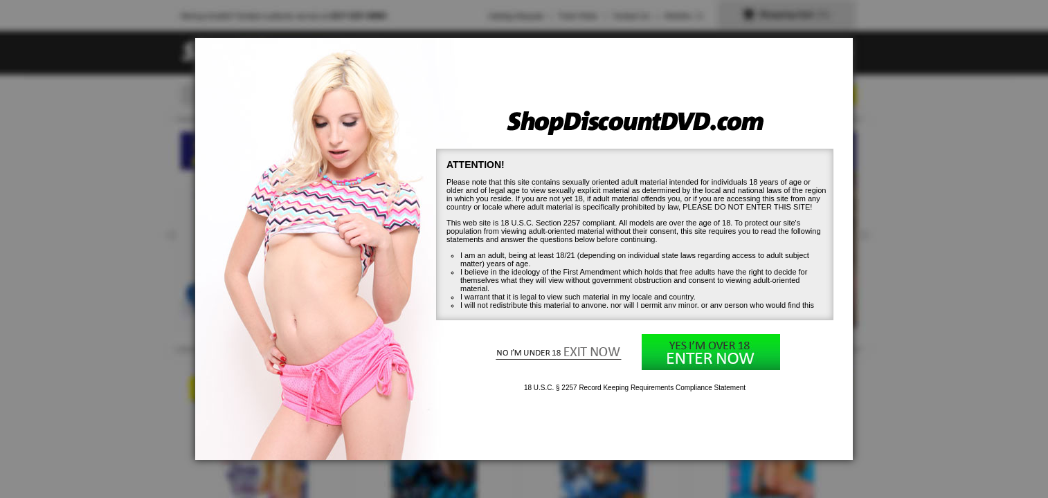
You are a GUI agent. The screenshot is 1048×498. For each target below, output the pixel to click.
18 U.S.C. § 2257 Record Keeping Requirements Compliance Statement (635, 387)
